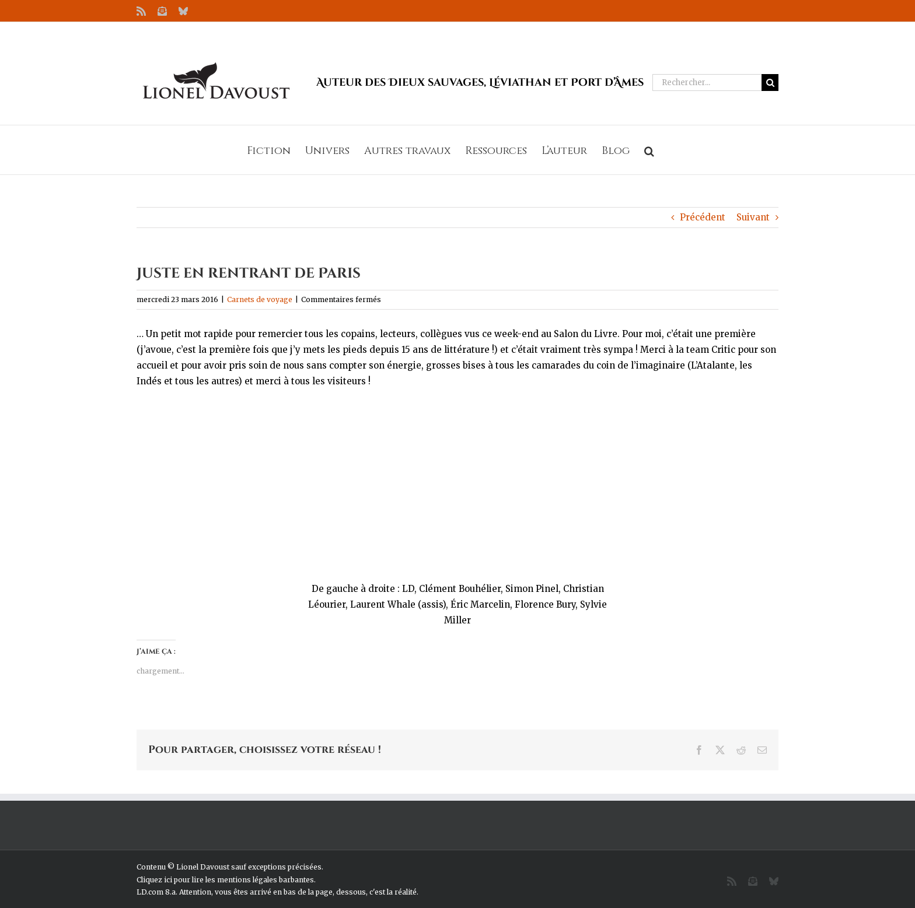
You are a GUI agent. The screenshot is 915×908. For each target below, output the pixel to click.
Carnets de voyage (259, 299)
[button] (649, 149)
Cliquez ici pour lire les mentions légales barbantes (225, 879)
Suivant (753, 217)
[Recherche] (770, 82)
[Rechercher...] (707, 82)
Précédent (702, 217)
